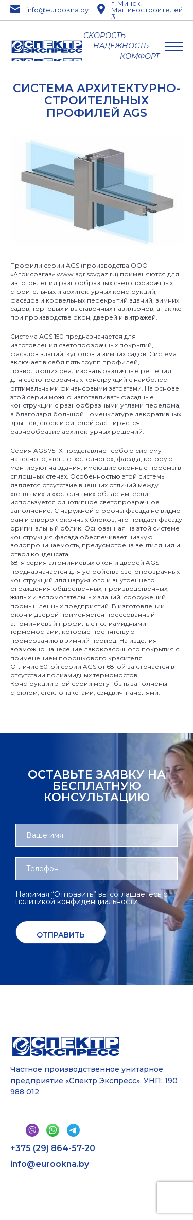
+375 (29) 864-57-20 (52, 1148)
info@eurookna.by (44, 10)
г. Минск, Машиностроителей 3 (140, 10)
